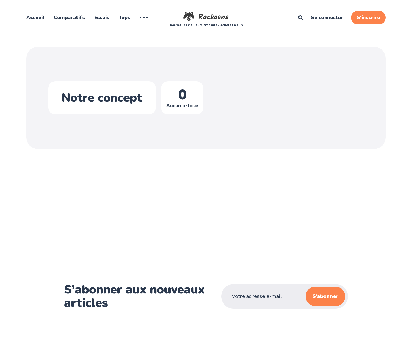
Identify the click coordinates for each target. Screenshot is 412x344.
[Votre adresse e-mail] (272, 296)
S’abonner (325, 296)
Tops (124, 17)
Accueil (35, 17)
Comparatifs (69, 17)
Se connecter (327, 17)
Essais (101, 17)
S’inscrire (368, 17)
